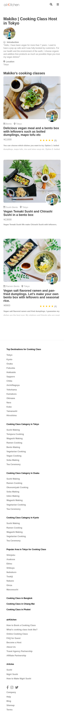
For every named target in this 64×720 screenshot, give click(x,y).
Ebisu (9, 563)
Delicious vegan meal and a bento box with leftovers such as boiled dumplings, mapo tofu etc (31, 131)
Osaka (9, 364)
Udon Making (12, 496)
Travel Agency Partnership (19, 651)
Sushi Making (13, 430)
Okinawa (10, 398)
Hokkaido (11, 372)
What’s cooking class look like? (22, 629)
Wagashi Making (14, 438)
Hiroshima (11, 415)
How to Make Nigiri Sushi (18, 678)
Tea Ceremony (13, 464)
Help (8, 697)
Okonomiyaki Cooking (17, 487)
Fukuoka (10, 368)
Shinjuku (10, 555)
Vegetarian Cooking (16, 451)
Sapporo (10, 376)
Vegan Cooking (13, 456)
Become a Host (13, 642)
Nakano (10, 581)
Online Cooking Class (17, 634)
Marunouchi (12, 589)
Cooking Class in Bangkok (19, 598)
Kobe (9, 407)
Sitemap (10, 705)
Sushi (9, 207)
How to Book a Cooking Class (21, 625)
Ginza (9, 585)
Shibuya (10, 568)
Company (11, 692)
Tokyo (9, 355)
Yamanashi (11, 411)
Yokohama (11, 390)
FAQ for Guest (13, 638)
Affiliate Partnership (16, 655)
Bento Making (13, 447)
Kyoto (9, 359)
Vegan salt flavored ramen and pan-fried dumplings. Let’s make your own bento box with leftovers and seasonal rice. (31, 295)
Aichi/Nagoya (13, 385)
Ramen (10, 286)
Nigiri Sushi (12, 674)
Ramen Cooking (14, 443)
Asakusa (10, 559)
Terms (9, 709)
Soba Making (12, 460)
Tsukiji (9, 576)
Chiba (9, 381)
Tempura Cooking (15, 434)
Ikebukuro (11, 572)
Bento (9, 123)
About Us (11, 647)
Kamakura (11, 394)
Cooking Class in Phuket (18, 609)
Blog (8, 701)
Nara (8, 402)
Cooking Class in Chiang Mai (20, 604)
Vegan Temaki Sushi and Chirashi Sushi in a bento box (27, 213)
